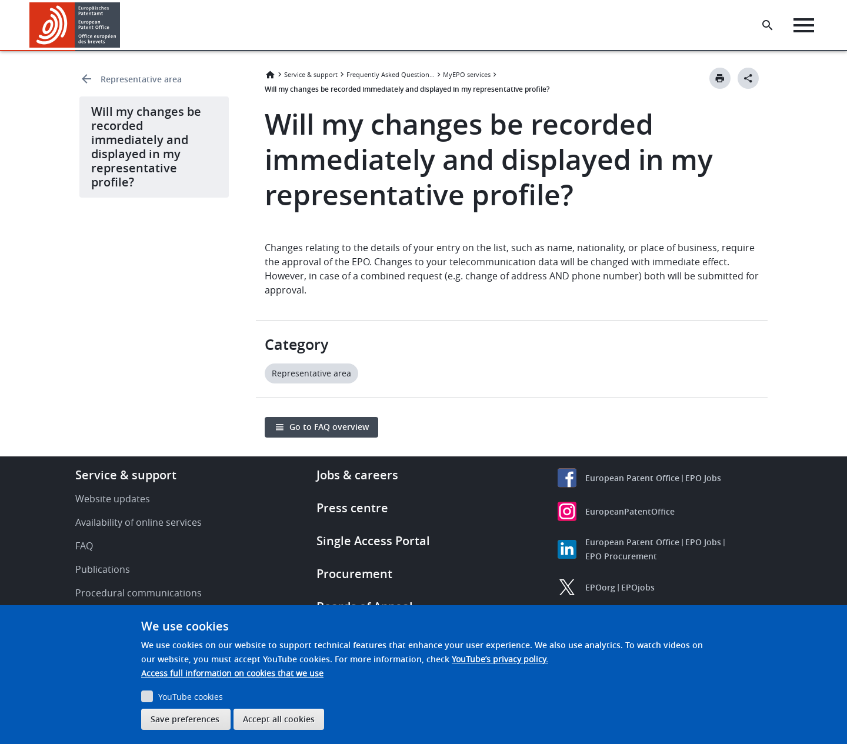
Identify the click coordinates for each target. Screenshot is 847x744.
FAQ (84, 545)
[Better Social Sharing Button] (748, 78)
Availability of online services (138, 522)
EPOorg (600, 587)
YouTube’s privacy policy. (500, 659)
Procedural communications (138, 592)
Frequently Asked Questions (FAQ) (390, 74)
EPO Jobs (703, 477)
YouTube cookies (190, 696)
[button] (122, 25)
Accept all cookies (279, 719)
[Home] (75, 25)
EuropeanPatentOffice (630, 511)
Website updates (112, 498)
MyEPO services (467, 74)
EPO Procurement (621, 556)
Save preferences (185, 719)
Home (270, 75)
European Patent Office (632, 477)
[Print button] (720, 78)
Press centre (352, 508)
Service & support (311, 74)
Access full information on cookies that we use (232, 673)
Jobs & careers (357, 475)
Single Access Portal (373, 541)
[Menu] (804, 25)
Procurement (354, 574)
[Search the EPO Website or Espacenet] (767, 25)
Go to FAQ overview (329, 426)
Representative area (141, 79)
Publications (102, 569)
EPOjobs (638, 587)
